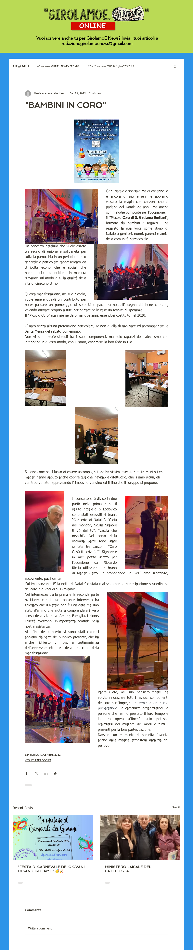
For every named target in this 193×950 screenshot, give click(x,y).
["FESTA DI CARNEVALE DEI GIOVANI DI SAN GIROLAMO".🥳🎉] (53, 837)
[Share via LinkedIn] (46, 773)
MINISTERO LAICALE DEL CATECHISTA (128, 869)
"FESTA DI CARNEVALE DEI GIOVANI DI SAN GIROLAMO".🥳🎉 (51, 869)
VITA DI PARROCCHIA (38, 760)
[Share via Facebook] (27, 773)
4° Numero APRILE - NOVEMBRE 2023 (58, 66)
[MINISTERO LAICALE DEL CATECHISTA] (140, 837)
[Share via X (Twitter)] (36, 773)
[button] (175, 66)
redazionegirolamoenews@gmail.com (97, 43)
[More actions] (165, 93)
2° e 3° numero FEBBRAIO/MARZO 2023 (111, 66)
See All (176, 807)
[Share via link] (56, 773)
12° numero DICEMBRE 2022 (43, 754)
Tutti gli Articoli (21, 66)
